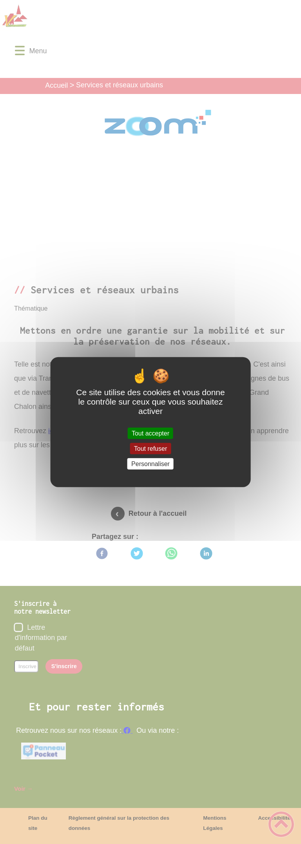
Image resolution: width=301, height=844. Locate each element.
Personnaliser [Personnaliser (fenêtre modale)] (150, 464)
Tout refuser (150, 448)
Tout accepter (150, 433)
